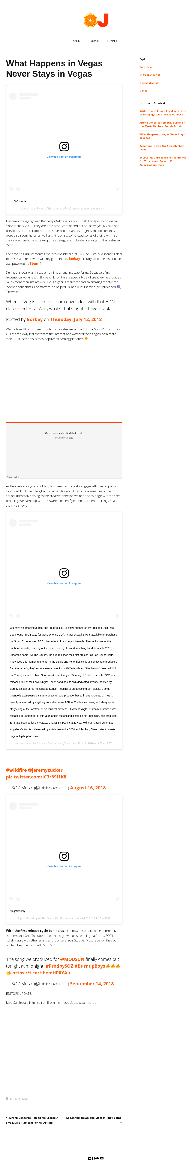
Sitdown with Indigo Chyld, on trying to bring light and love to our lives (163, 112)
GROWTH (94, 41)
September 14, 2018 (92, 983)
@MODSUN (72, 959)
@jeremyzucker (45, 770)
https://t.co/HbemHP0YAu (41, 972)
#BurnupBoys (89, 966)
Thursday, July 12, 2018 (76, 319)
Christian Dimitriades (49, 743)
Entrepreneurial (19, 1098)
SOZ (43, 208)
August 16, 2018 (88, 787)
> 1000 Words (18, 201)
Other (143, 91)
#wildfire (16, 770)
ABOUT (77, 41)
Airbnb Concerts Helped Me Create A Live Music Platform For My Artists (162, 124)
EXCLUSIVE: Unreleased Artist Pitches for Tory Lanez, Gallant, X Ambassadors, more (163, 161)
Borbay (74, 258)
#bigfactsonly (17, 911)
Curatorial (146, 67)
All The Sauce (46, 918)
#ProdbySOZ (59, 966)
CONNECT (113, 41)
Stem (34, 263)
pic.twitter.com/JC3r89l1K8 (36, 777)
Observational (149, 83)
